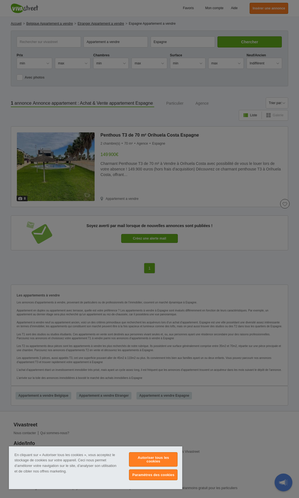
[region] (95, 467)
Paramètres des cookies (153, 475)
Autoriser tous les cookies (153, 459)
